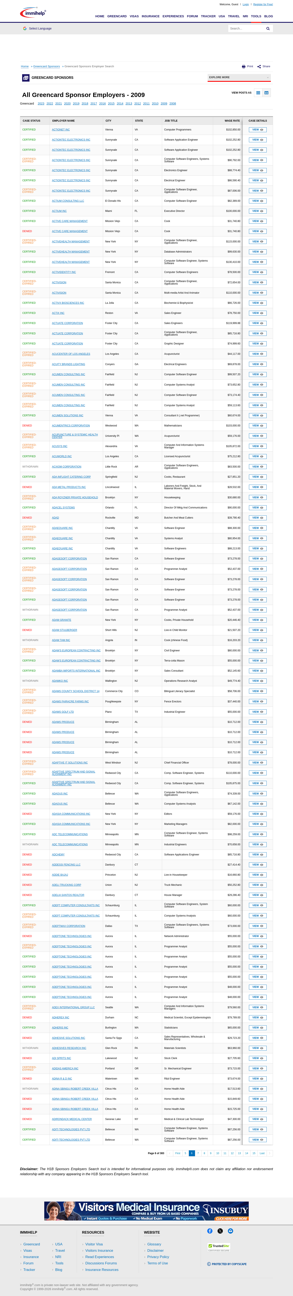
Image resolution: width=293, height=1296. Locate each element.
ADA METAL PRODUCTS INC (69, 487)
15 (254, 1153)
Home (99, 16)
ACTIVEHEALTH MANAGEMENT (71, 241)
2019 (76, 103)
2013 (129, 103)
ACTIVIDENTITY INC (64, 272)
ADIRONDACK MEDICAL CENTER (72, 1119)
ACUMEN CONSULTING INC (68, 374)
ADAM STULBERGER (64, 630)
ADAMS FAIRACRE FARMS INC (70, 701)
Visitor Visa (94, 1244)
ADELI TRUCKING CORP (66, 884)
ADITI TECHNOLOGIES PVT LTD (71, 1129)
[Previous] (170, 1153)
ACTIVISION (59, 282)
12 (232, 1153)
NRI (245, 16)
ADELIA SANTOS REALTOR (68, 895)
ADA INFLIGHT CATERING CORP (71, 476)
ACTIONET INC (61, 129)
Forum (192, 16)
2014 (120, 103)
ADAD (55, 517)
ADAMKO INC (60, 680)
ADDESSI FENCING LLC (66, 864)
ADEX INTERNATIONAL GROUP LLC (73, 1007)
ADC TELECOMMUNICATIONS (70, 834)
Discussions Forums (101, 1263)
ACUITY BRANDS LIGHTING (68, 364)
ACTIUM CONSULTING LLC (68, 200)
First (177, 1153)
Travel (234, 16)
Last (262, 1153)
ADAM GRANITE (61, 619)
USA (222, 16)
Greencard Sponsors (46, 66)
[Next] (270, 1153)
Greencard (117, 16)
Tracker (208, 16)
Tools (256, 16)
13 (239, 1153)
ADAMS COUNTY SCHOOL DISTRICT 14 (75, 691)
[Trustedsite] (219, 1251)
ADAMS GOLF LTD (63, 711)
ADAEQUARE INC (62, 528)
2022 (50, 103)
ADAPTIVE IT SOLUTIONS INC (70, 762)
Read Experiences (99, 1257)
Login (246, 4)
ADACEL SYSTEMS (63, 507)
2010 (155, 103)
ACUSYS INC (59, 446)
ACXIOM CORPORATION (66, 466)
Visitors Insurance (99, 1251)
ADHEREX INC (60, 1017)
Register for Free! (263, 4)
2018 (85, 103)
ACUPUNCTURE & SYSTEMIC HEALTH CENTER (75, 436)
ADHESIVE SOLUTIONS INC (68, 1038)
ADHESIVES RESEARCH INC (69, 1048)
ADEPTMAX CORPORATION (68, 926)
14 (246, 1153)
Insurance (151, 16)
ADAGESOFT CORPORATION (69, 558)
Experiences (173, 16)
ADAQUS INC (60, 793)
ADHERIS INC (60, 1027)
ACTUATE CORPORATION (67, 323)
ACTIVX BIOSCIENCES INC (68, 302)
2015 (111, 103)
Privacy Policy (158, 1257)
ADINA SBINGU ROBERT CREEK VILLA (75, 1088)
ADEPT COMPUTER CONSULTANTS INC (76, 905)
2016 (102, 103)
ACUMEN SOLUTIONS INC (67, 415)
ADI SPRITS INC (61, 1058)
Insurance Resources (101, 1270)
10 (217, 1153)
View (257, 129)
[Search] (268, 28)
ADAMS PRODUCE (63, 722)
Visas (134, 16)
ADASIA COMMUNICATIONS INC (71, 813)
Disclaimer (155, 1251)
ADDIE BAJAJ (60, 874)
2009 (164, 103)
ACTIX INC (58, 313)
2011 (146, 103)
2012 (137, 103)
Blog (268, 16)
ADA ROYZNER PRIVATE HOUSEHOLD (75, 497)
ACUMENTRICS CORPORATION (71, 425)
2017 (93, 103)
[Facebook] (212, 1232)
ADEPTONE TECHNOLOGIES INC (71, 936)
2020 (67, 103)
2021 (58, 103)
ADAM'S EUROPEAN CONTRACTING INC (76, 650)
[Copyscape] (226, 1264)
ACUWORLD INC (62, 456)
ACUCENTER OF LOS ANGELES (71, 353)
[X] (223, 1232)
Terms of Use (157, 1263)
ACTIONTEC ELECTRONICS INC (71, 139)
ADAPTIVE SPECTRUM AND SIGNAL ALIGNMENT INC (73, 773)
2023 (41, 103)
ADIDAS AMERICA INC (65, 1068)
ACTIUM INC (59, 211)
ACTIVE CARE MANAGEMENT (69, 221)
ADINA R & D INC (62, 1078)
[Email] (232, 1232)
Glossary (154, 1244)
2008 (172, 103)
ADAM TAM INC (61, 640)
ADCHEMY (58, 854)
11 (225, 1153)
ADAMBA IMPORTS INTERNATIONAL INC (76, 670)
